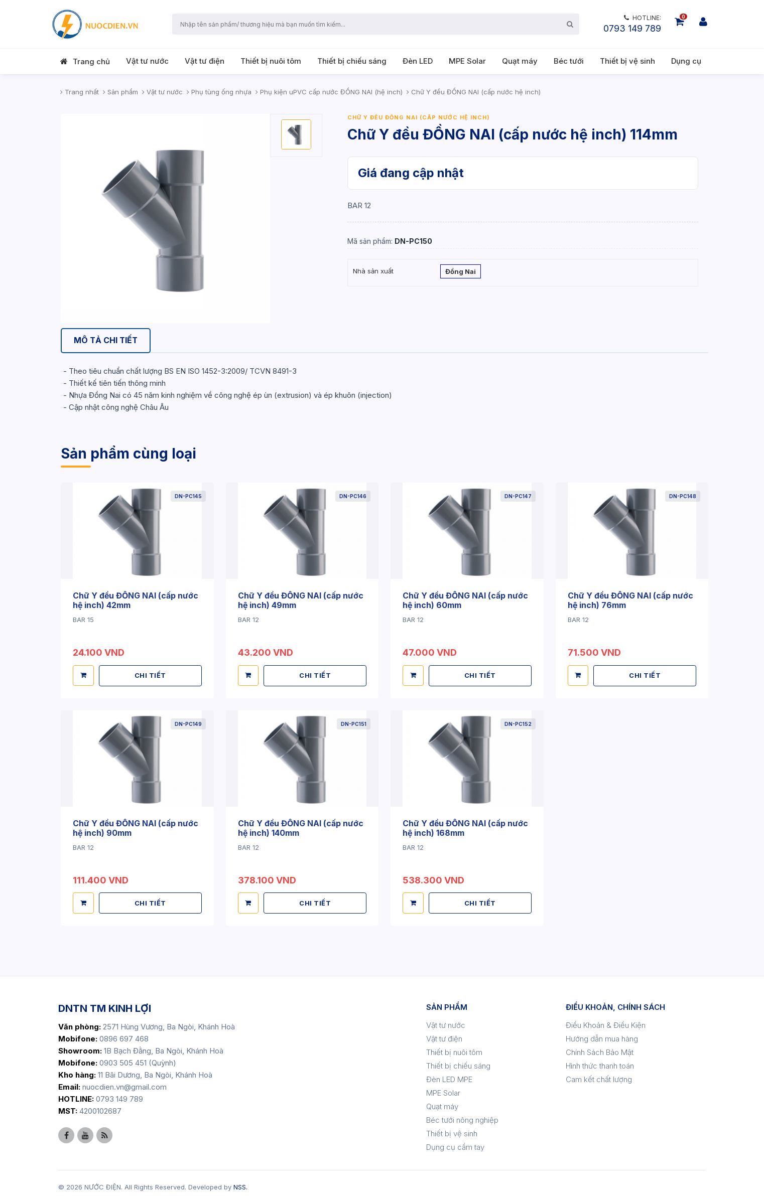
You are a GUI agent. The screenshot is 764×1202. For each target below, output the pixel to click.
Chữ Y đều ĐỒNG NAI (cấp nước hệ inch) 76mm (631, 600)
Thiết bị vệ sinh (627, 61)
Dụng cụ (686, 61)
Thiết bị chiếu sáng (352, 61)
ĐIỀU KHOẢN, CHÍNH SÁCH (615, 1005)
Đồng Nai (460, 272)
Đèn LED (418, 61)
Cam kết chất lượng (599, 1078)
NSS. (240, 1185)
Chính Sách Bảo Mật (599, 1051)
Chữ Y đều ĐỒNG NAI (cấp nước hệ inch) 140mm (301, 826)
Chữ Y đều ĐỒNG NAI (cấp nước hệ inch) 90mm (136, 826)
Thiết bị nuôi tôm (270, 61)
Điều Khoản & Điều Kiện (606, 1023)
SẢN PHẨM (446, 1005)
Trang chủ (91, 61)
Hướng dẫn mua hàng (602, 1037)
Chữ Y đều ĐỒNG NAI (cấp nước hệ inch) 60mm (466, 600)
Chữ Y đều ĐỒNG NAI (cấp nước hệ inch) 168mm (466, 826)
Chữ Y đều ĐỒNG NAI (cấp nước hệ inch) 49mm (301, 600)
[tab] (106, 341)
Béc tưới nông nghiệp (462, 1118)
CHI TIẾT (150, 675)
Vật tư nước (147, 61)
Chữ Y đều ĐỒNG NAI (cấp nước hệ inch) (418, 117)
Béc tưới (569, 61)
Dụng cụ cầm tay (455, 1145)
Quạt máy (520, 61)
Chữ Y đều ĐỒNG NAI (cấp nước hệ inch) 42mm (136, 600)
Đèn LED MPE (449, 1078)
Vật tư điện (204, 61)
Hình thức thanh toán (600, 1064)
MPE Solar (467, 61)
